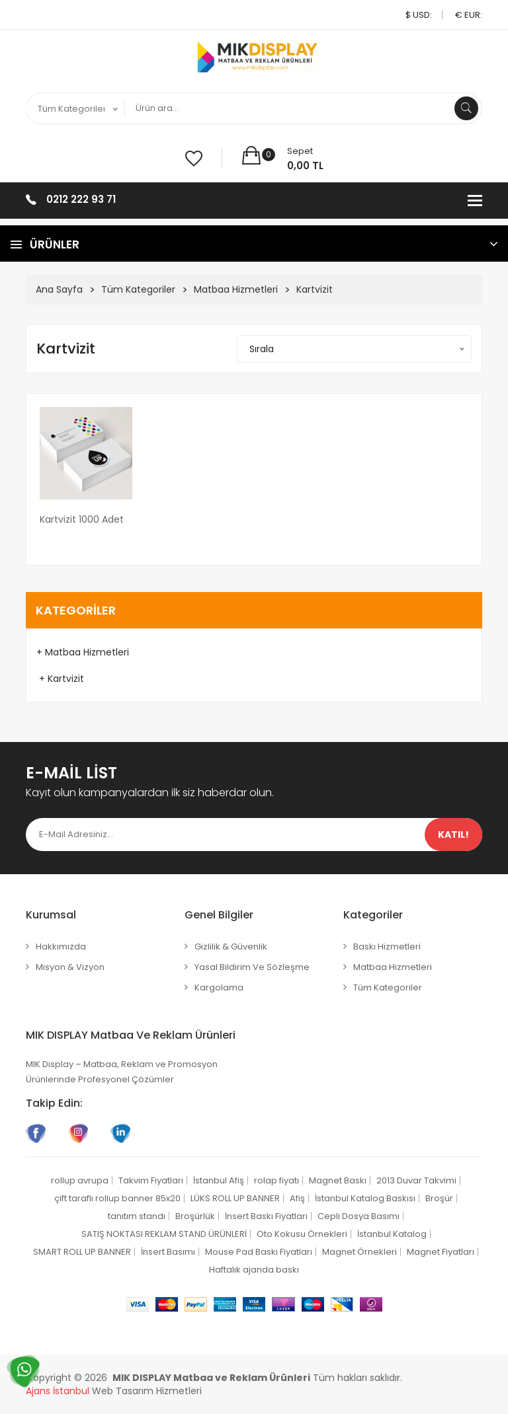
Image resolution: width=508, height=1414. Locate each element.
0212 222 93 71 (81, 199)
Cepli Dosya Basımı (359, 1216)
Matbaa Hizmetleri (236, 289)
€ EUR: (468, 15)
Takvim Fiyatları (150, 1180)
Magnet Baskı (337, 1180)
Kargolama (218, 987)
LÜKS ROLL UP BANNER (235, 1198)
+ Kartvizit (60, 678)
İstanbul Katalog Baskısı (365, 1198)
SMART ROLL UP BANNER (82, 1251)
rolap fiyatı (276, 1180)
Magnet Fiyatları (440, 1251)
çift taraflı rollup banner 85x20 (117, 1198)
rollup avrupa (79, 1180)
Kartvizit (314, 289)
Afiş (297, 1198)
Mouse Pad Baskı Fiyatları (258, 1251)
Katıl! (453, 834)
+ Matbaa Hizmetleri (82, 652)
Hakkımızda (61, 946)
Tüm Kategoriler (138, 289)
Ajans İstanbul (57, 1390)
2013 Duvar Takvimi (416, 1180)
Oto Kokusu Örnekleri (302, 1234)
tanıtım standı (136, 1216)
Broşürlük (195, 1216)
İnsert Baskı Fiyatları (266, 1216)
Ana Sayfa (59, 289)
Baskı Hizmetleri (387, 946)
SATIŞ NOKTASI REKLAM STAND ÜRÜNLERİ (164, 1234)
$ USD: (418, 15)
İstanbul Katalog (392, 1234)
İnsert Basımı (168, 1251)
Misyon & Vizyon (70, 967)
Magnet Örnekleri (359, 1251)
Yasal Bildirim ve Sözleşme (252, 967)
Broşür (439, 1198)
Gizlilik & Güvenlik (230, 946)
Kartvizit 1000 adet (82, 519)
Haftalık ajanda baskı (254, 1269)
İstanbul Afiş (218, 1180)
